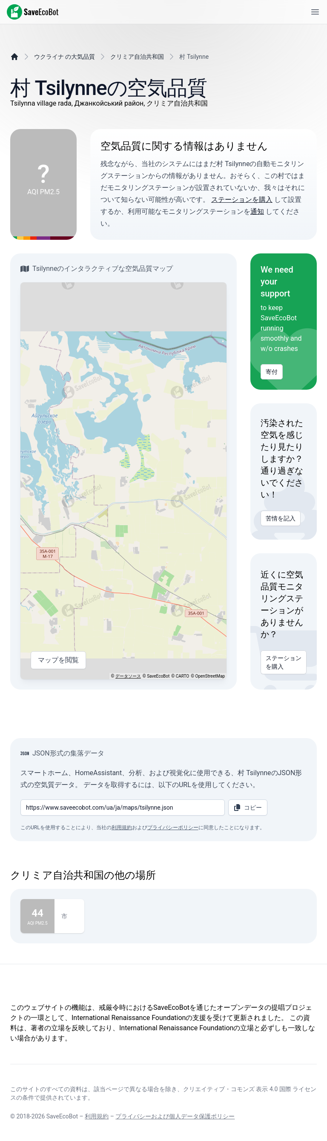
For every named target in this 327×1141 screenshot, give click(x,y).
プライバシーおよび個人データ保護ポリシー (175, 1116)
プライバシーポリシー (172, 828)
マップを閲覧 (58, 660)
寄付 (272, 371)
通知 (257, 211)
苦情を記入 (281, 518)
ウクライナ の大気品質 (64, 56)
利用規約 (122, 828)
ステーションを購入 (241, 199)
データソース (128, 676)
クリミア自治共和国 (137, 56)
